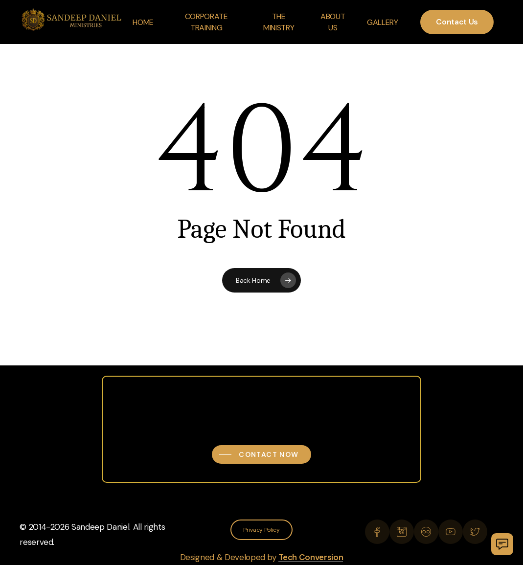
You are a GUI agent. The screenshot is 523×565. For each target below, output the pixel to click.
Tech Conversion (310, 557)
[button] (261, 454)
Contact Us (457, 22)
